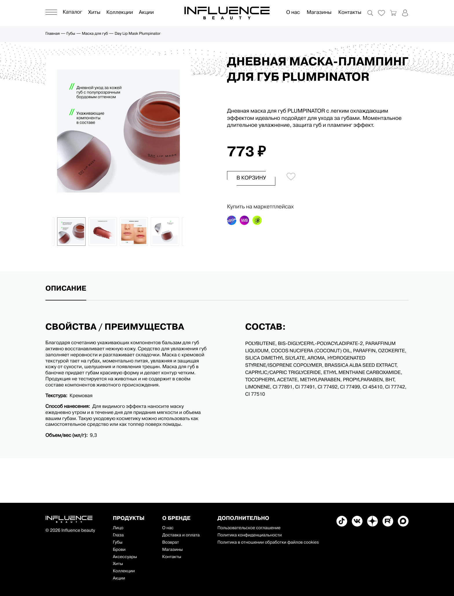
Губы (71, 34)
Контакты (349, 13)
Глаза (118, 535)
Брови (119, 550)
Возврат (170, 542)
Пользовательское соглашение (249, 528)
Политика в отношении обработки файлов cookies (268, 542)
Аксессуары (125, 557)
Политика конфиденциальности (249, 535)
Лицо (118, 528)
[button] (50, 231)
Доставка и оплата (181, 535)
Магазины (319, 13)
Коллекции (119, 13)
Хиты (94, 13)
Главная (52, 34)
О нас (293, 13)
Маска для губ (95, 34)
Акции (146, 13)
